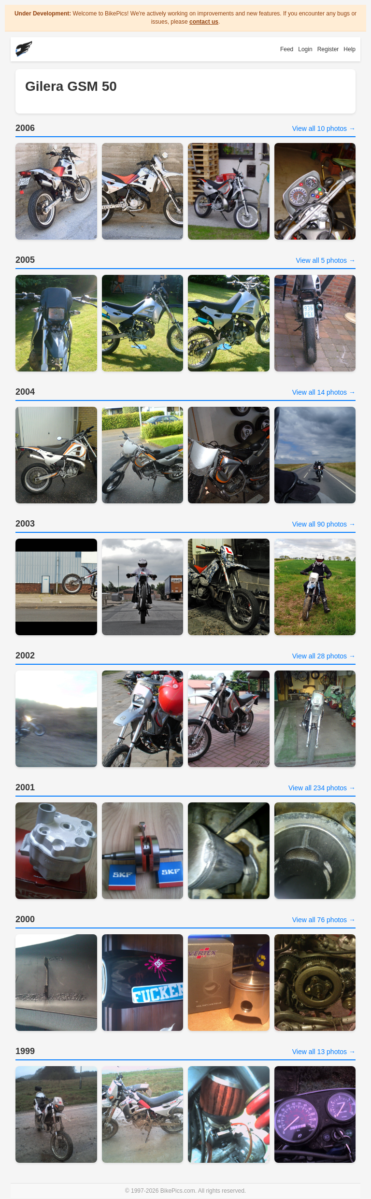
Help (349, 49)
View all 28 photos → (324, 656)
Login (305, 49)
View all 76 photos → (324, 920)
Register (328, 49)
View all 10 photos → (324, 128)
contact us (203, 21)
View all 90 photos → (324, 524)
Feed (286, 49)
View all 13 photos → (324, 1052)
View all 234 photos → (322, 788)
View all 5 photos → (326, 260)
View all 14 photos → (324, 392)
